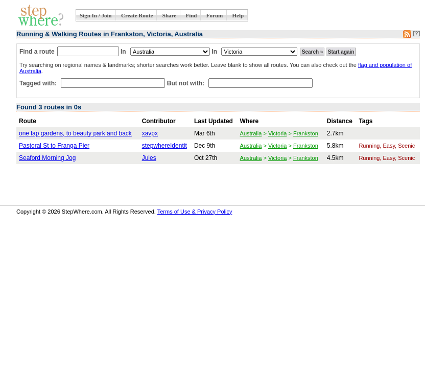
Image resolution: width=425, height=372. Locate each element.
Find (191, 15)
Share (169, 15)
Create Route (137, 15)
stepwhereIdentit (164, 145)
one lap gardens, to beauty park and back (75, 133)
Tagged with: (38, 83)
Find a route (37, 51)
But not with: (186, 83)
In (123, 51)
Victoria (277, 133)
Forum (214, 15)
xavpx (150, 133)
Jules (149, 157)
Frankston (305, 133)
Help (238, 15)
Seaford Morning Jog (47, 157)
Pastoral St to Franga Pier (54, 145)
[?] (416, 33)
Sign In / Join (96, 15)
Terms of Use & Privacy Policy (194, 211)
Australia (251, 133)
